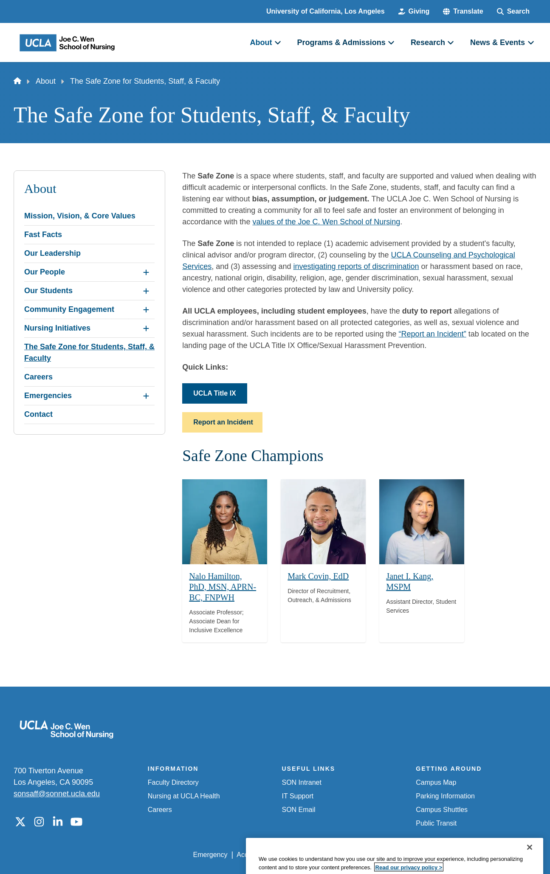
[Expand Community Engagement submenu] (146, 309)
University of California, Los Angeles (325, 11)
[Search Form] (513, 11)
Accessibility (255, 854)
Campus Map (436, 782)
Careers (160, 809)
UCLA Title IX (214, 393)
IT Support (297, 796)
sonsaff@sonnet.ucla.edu (57, 793)
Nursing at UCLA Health (184, 796)
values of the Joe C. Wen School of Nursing (326, 222)
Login (456, 854)
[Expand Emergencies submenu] (146, 396)
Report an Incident (223, 422)
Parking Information (445, 796)
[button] (463, 11)
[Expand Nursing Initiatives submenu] (146, 328)
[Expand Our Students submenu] (146, 291)
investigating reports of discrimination (356, 266)
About (46, 81)
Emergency (210, 854)
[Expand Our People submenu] (146, 272)
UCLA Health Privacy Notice (396, 854)
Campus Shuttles (442, 809)
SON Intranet (302, 782)
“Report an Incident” (432, 334)
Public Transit (436, 823)
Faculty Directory (173, 782)
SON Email (299, 809)
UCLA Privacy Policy (314, 854)
